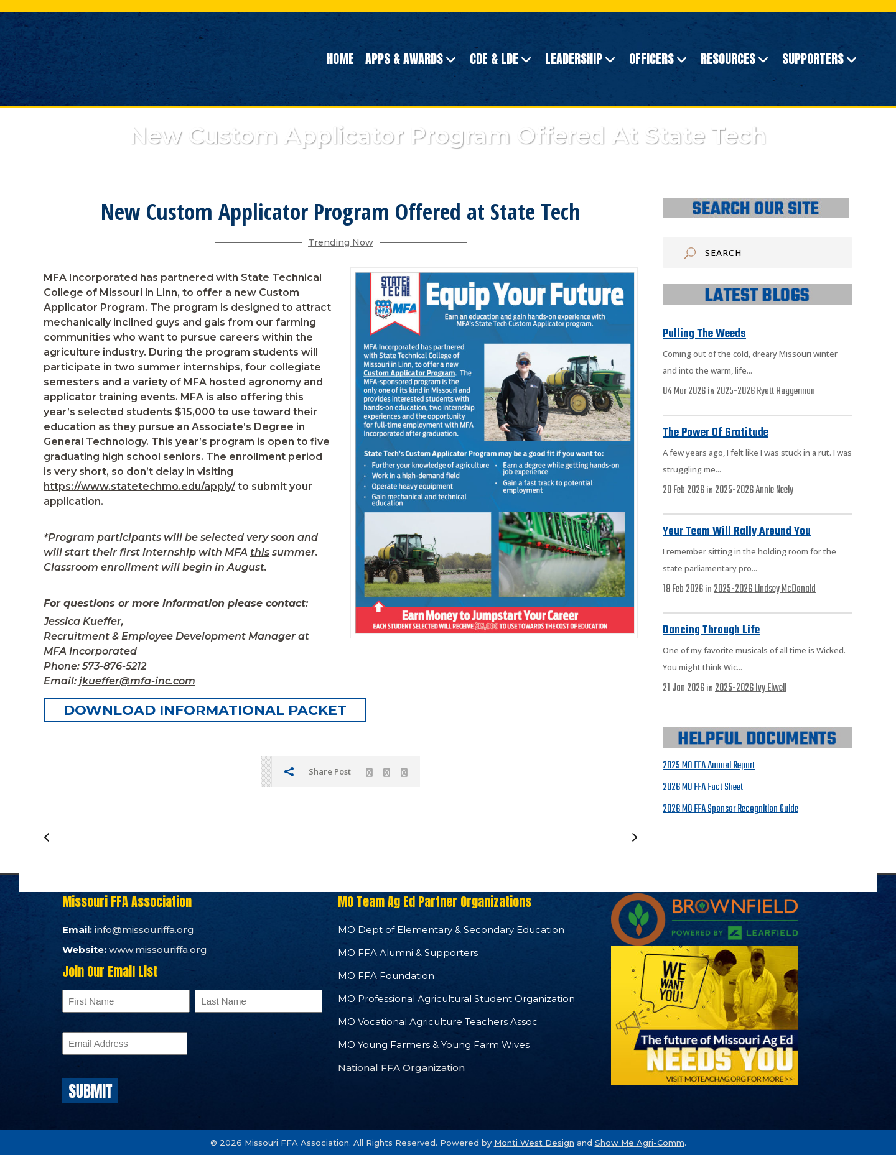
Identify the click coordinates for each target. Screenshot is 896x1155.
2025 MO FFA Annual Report (709, 766)
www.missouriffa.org (158, 949)
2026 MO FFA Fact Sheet (703, 788)
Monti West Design (534, 1143)
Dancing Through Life (711, 631)
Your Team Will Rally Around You (737, 532)
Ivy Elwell (770, 688)
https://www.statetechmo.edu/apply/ (139, 486)
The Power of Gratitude (715, 433)
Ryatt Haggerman (786, 392)
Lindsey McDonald (785, 589)
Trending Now (340, 242)
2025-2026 (736, 392)
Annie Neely (774, 490)
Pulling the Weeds (704, 334)
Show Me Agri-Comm (639, 1143)
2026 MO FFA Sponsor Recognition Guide (730, 809)
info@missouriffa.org (144, 930)
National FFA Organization (401, 1068)
